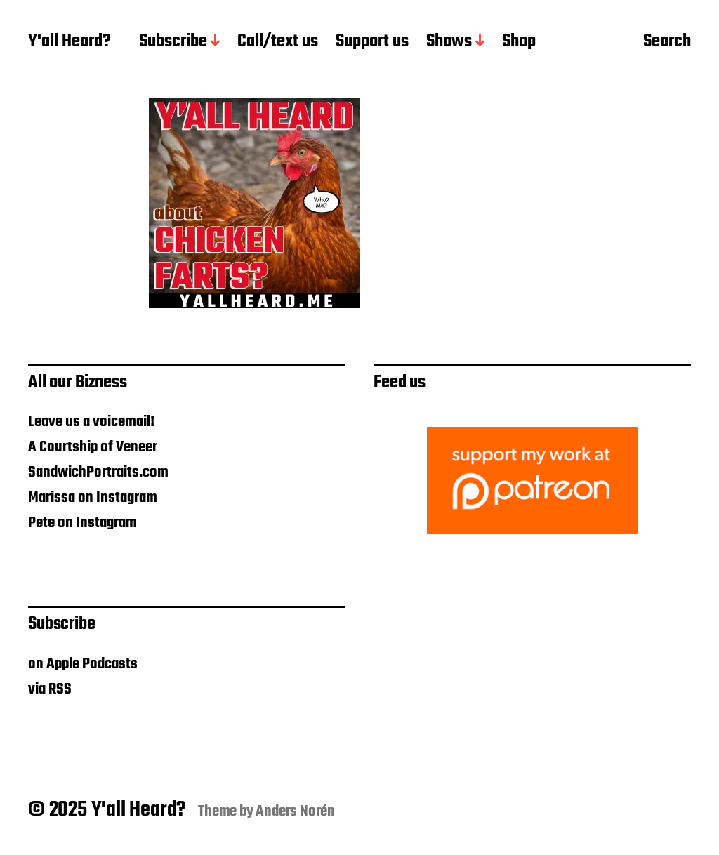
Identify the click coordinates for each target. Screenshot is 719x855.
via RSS (50, 689)
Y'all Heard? (69, 42)
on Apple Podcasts (83, 664)
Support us (372, 42)
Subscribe (173, 42)
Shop (519, 42)
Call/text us (277, 42)
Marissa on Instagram (92, 498)
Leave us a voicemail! (91, 422)
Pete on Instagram (82, 523)
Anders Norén (295, 811)
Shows (449, 42)
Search (667, 42)
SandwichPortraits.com (98, 472)
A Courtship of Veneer (92, 447)
